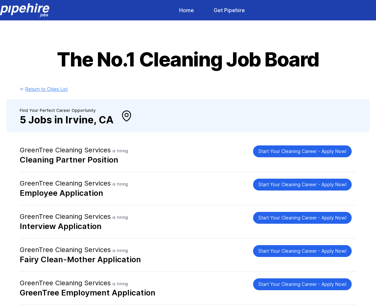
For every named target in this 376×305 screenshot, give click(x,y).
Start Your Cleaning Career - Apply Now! (302, 151)
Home (186, 10)
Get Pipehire (229, 10)
